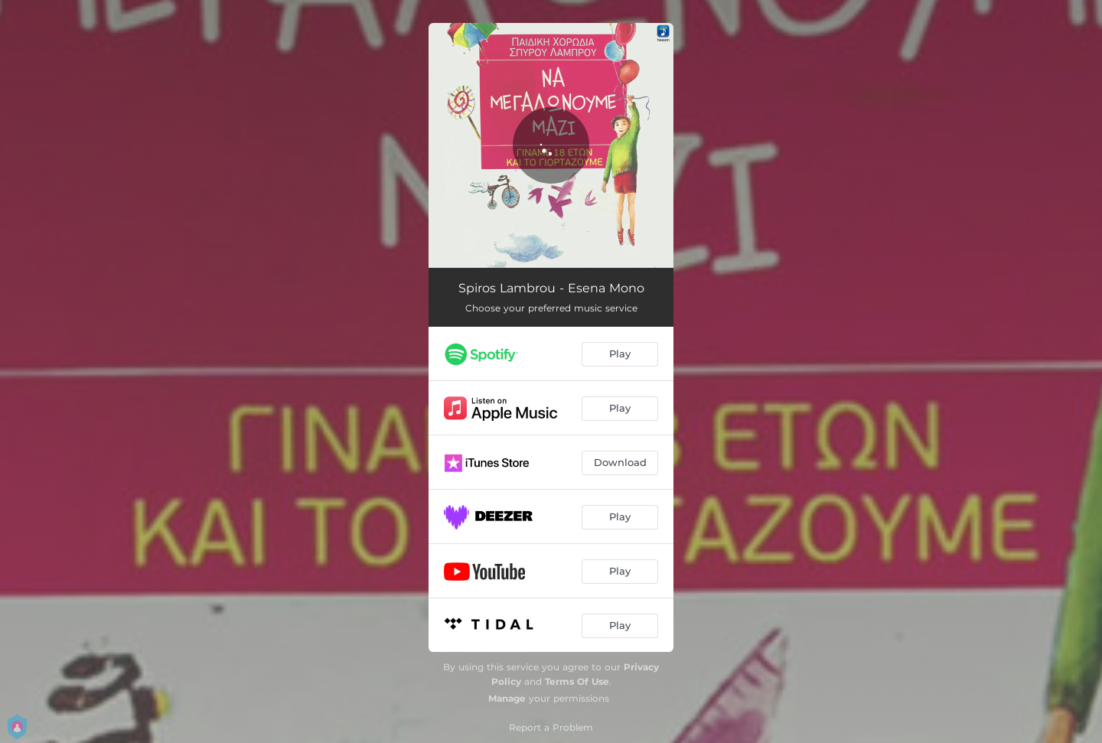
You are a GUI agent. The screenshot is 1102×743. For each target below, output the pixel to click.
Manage (507, 698)
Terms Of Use (577, 681)
